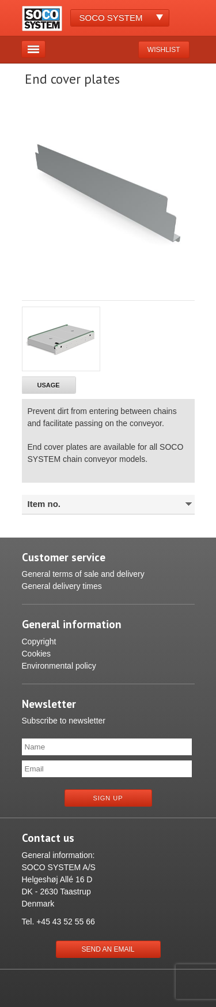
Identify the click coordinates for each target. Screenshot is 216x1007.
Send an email (107, 949)
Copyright (39, 641)
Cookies (36, 653)
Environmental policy (59, 665)
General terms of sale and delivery (83, 574)
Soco (111, 18)
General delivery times (62, 586)
